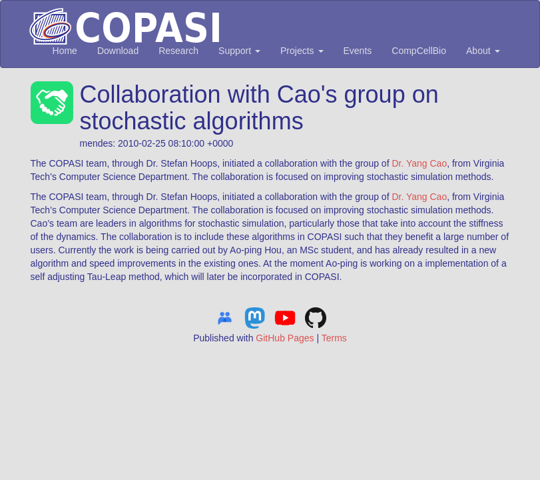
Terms (334, 338)
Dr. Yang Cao (419, 163)
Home (65, 50)
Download (117, 50)
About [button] (482, 50)
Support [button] (239, 50)
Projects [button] (301, 50)
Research (178, 50)
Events (358, 50)
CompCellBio (419, 50)
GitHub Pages (285, 338)
